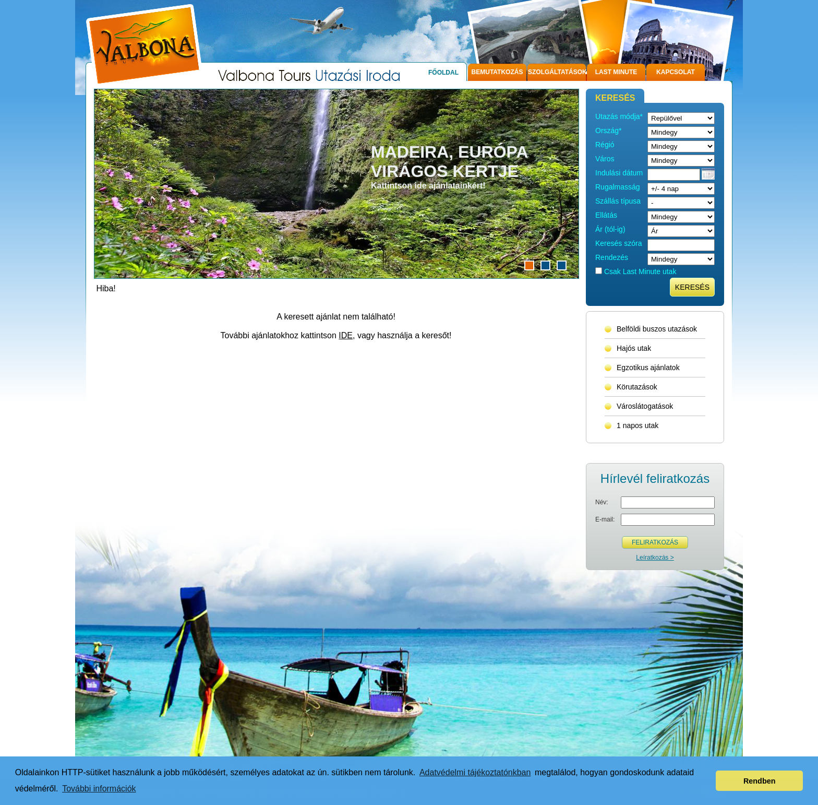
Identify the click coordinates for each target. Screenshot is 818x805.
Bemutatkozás (497, 72)
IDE (346, 335)
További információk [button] (99, 788)
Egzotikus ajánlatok (648, 367)
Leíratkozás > (654, 557)
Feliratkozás (655, 542)
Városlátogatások (645, 406)
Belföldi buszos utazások (657, 329)
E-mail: (605, 519)
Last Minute (616, 72)
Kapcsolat (675, 72)
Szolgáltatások (557, 72)
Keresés (692, 287)
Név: (601, 502)
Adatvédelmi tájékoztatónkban (475, 772)
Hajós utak (634, 348)
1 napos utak (637, 425)
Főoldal (443, 72)
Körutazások (637, 387)
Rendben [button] (759, 781)
